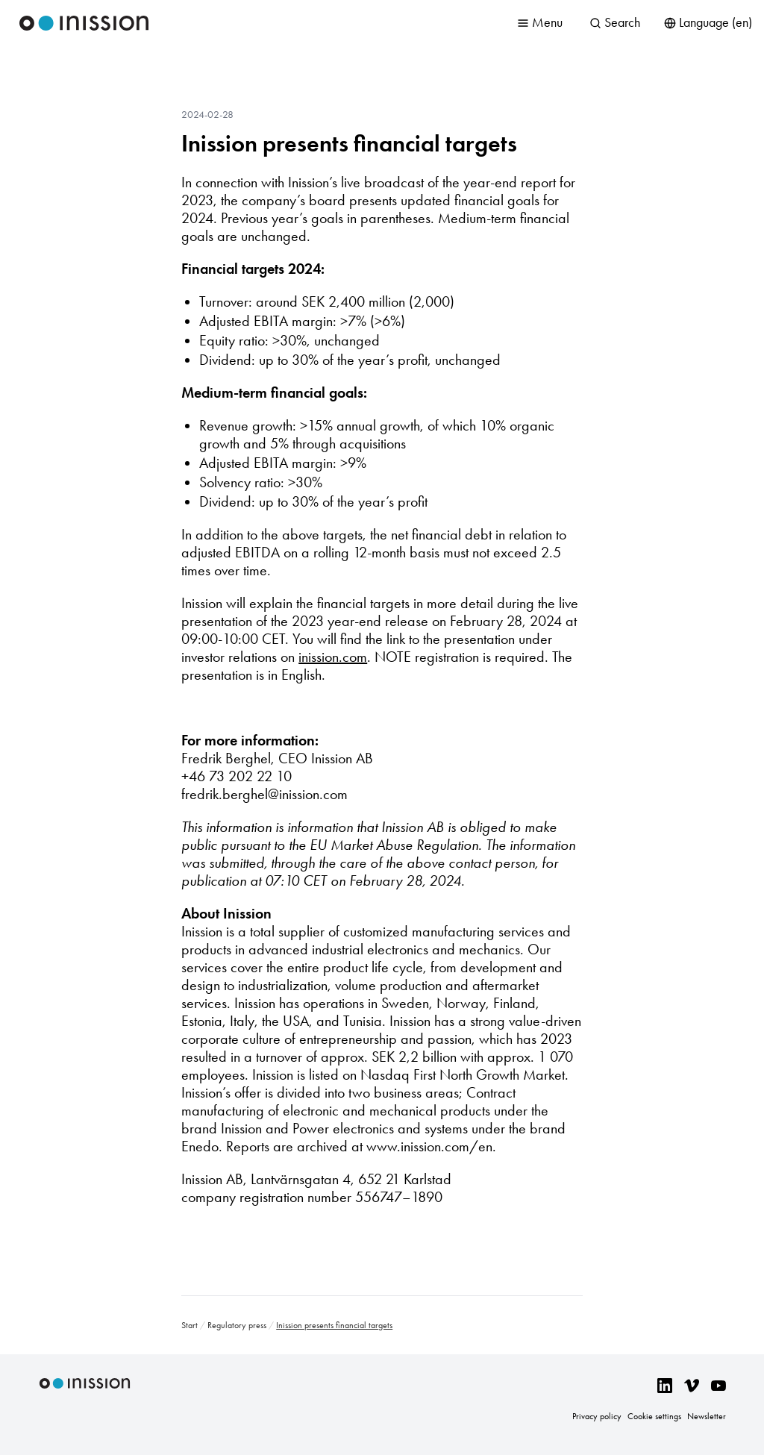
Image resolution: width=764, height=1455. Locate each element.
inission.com (332, 657)
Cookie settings (654, 1416)
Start (189, 1325)
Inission (84, 23)
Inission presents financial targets (349, 143)
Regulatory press (236, 1325)
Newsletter (706, 1416)
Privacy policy (596, 1416)
